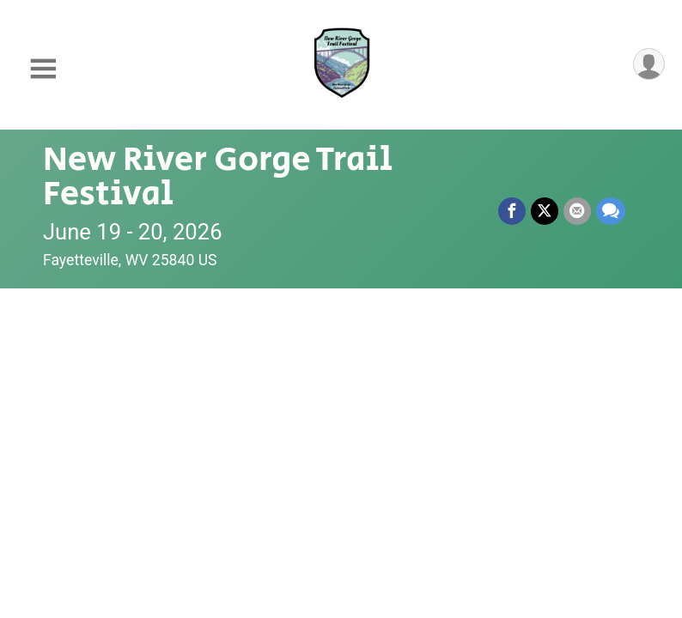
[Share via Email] (577, 211)
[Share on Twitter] (544, 211)
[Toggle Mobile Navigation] (43, 69)
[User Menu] (649, 64)
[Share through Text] (610, 211)
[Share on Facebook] (512, 211)
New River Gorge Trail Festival (218, 177)
